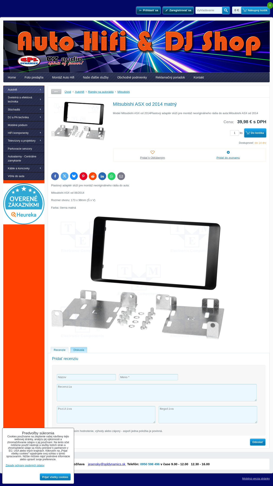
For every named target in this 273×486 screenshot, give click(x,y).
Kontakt (199, 77)
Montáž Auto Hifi (63, 77)
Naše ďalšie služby (96, 77)
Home (12, 77)
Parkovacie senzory (20, 148)
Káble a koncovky (18, 168)
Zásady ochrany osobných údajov (25, 465)
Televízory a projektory (22, 140)
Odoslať (257, 442)
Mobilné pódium (17, 125)
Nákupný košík (257, 10)
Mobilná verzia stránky (256, 478)
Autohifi (12, 89)
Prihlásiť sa (150, 10)
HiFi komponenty (18, 132)
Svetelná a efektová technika (20, 99)
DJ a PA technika (18, 117)
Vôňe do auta (16, 176)
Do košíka (257, 132)
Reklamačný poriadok (170, 77)
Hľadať (226, 10)
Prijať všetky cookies (55, 477)
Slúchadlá (14, 109)
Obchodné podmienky (132, 77)
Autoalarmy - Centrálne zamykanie (22, 158)
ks (237, 132)
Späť (56, 91)
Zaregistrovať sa (180, 10)
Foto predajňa (34, 77)
